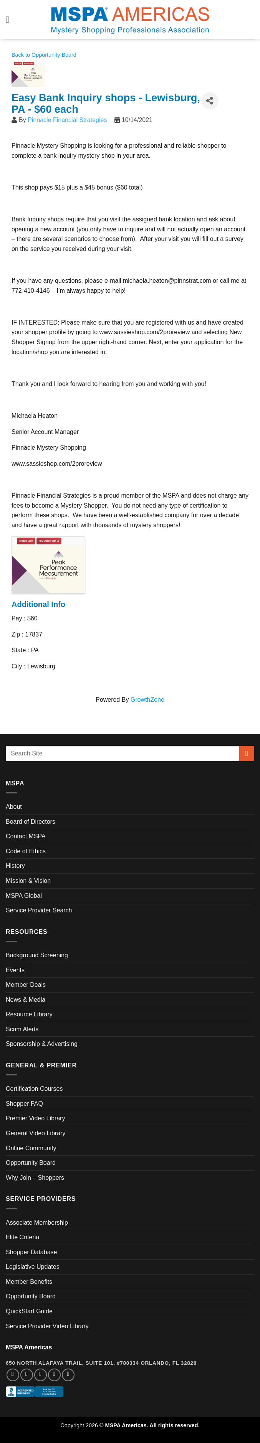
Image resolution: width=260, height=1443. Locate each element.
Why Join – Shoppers (35, 1177)
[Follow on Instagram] (26, 1375)
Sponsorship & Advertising (42, 1044)
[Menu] (10, 19)
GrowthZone (147, 699)
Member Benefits (29, 1281)
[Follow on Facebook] (13, 1375)
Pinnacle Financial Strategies (67, 120)
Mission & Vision (28, 880)
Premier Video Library (35, 1118)
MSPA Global (24, 895)
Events (15, 970)
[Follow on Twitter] (40, 1375)
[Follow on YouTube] (68, 1375)
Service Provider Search (39, 910)
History (15, 866)
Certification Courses (34, 1088)
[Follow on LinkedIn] (54, 1375)
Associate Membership (37, 1222)
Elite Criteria (22, 1237)
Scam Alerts (22, 1029)
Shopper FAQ (24, 1103)
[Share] (210, 100)
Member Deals (26, 984)
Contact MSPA (26, 836)
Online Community (31, 1148)
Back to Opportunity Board (44, 55)
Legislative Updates (33, 1266)
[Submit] (246, 753)
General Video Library (35, 1133)
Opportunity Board (31, 1162)
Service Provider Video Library (47, 1326)
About (14, 806)
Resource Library (29, 1014)
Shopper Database (31, 1252)
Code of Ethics (26, 851)
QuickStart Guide (29, 1311)
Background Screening (37, 955)
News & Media (25, 999)
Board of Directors (30, 821)
